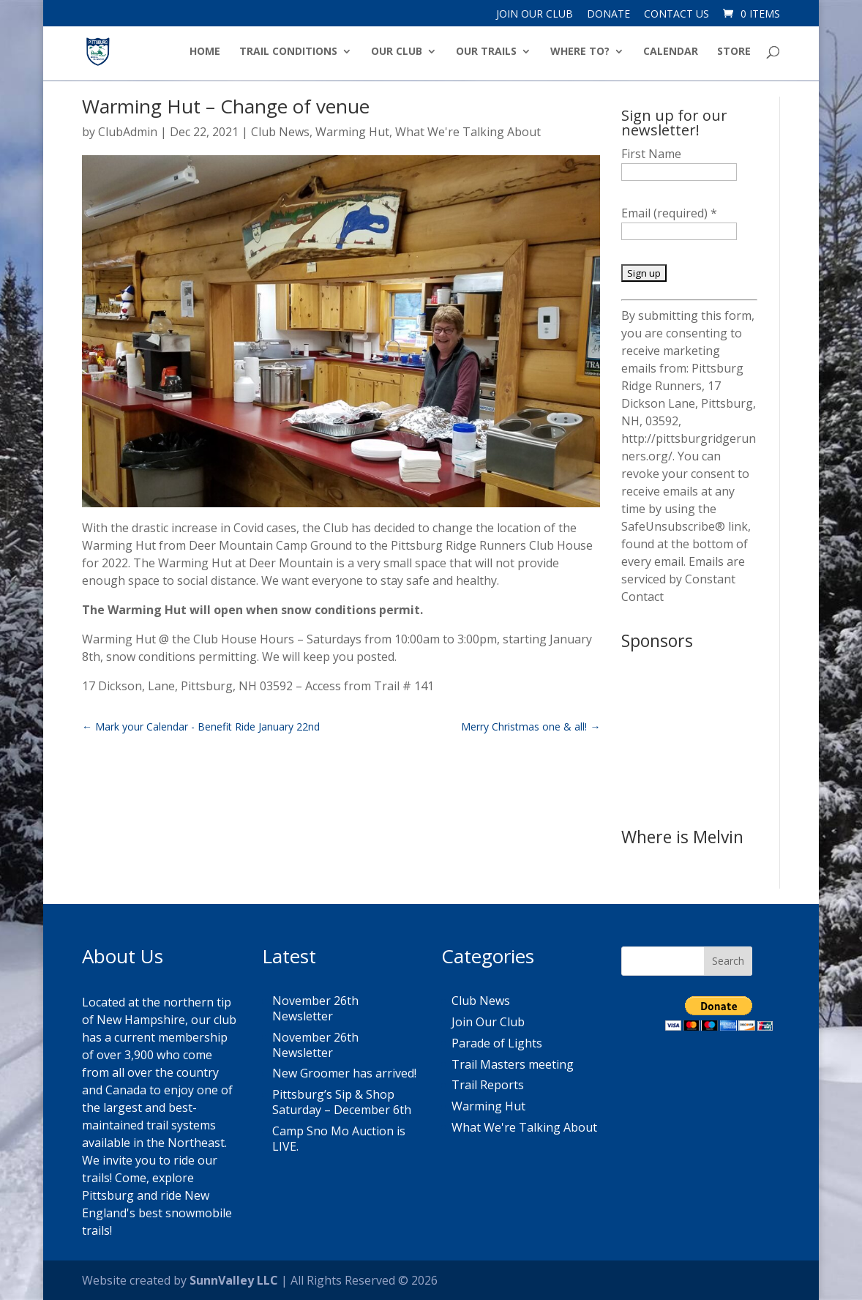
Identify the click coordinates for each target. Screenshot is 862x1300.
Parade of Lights (496, 1043)
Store (734, 52)
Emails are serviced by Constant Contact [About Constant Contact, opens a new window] (683, 579)
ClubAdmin (127, 132)
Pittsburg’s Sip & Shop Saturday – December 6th (341, 1102)
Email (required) (669, 213)
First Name (651, 154)
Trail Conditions (288, 52)
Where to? (580, 52)
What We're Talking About (468, 132)
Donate (608, 14)
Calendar (670, 52)
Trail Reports (487, 1085)
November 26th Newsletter (315, 1008)
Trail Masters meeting (512, 1064)
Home (205, 52)
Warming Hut (352, 132)
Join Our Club (534, 14)
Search (728, 961)
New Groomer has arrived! (344, 1073)
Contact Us (676, 14)
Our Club (396, 52)
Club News (280, 132)
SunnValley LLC (234, 1280)
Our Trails (486, 52)
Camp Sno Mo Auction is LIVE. (338, 1138)
